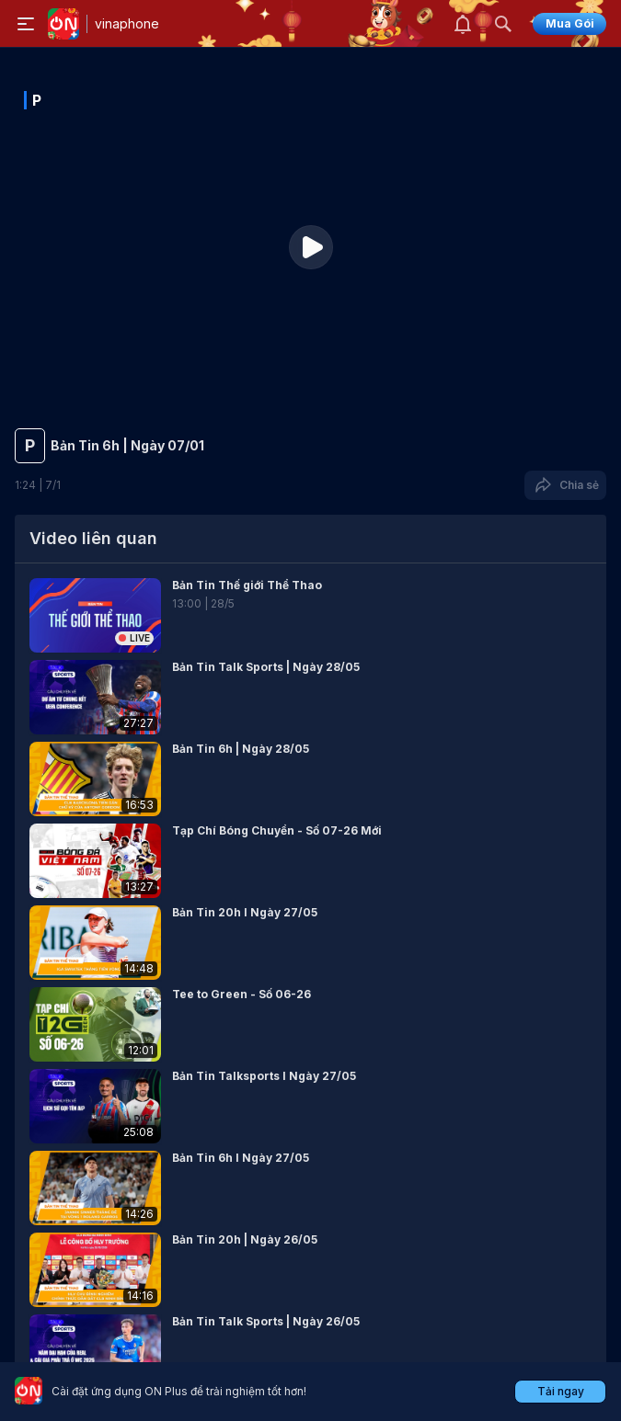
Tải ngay (560, 1391)
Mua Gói (570, 23)
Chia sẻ (565, 485)
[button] (310, 615)
